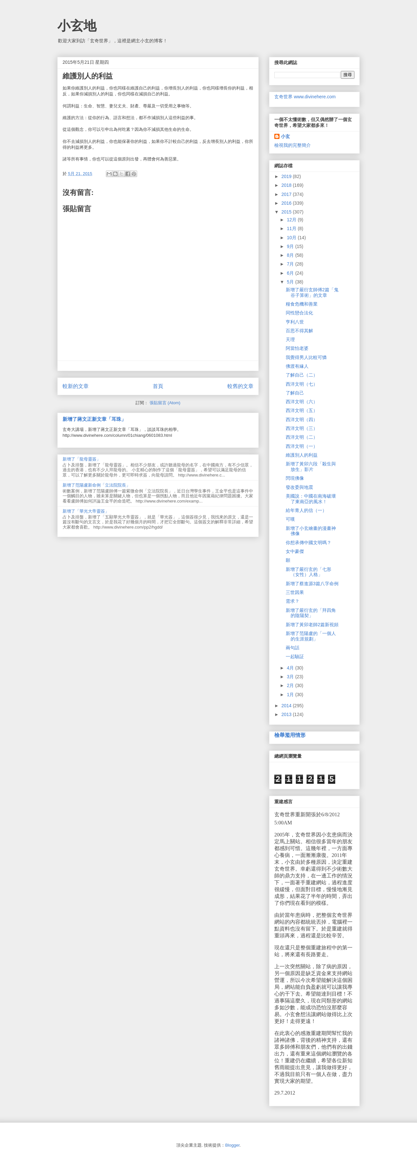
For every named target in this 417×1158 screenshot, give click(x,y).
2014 (287, 705)
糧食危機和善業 (302, 304)
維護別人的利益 (302, 455)
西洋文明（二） (302, 437)
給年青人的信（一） (306, 510)
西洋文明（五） (302, 410)
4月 (291, 667)
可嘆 (290, 519)
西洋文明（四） (302, 419)
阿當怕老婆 (297, 348)
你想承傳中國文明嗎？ (308, 542)
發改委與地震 (299, 487)
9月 (291, 246)
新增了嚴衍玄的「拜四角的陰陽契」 (311, 613)
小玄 (285, 136)
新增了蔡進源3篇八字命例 (312, 583)
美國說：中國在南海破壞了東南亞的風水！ (311, 498)
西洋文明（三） (302, 428)
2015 (287, 211)
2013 (287, 714)
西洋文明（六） (302, 401)
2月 (291, 685)
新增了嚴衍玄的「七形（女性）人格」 (308, 572)
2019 (287, 176)
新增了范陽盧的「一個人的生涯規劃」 (311, 636)
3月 (291, 676)
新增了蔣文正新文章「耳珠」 (94, 419)
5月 (291, 281)
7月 (291, 264)
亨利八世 (295, 321)
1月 (291, 694)
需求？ (292, 601)
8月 (291, 255)
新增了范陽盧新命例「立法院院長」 (96, 485)
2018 (287, 185)
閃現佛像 (295, 478)
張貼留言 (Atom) (165, 402)
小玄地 (76, 26)
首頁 (158, 386)
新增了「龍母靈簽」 (82, 459)
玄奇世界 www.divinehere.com (305, 96)
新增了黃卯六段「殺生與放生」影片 (311, 466)
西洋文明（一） (302, 446)
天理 (290, 339)
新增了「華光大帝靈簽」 (86, 511)
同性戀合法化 (299, 312)
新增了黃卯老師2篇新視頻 (312, 624)
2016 (287, 203)
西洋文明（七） (302, 384)
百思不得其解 (299, 330)
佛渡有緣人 (297, 366)
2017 (287, 194)
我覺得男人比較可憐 (306, 357)
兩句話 (292, 647)
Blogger (232, 1145)
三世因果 (295, 592)
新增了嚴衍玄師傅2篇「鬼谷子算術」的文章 (312, 292)
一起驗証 (295, 656)
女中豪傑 (295, 551)
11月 (292, 228)
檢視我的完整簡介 (292, 145)
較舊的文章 (240, 386)
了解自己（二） (302, 375)
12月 (292, 219)
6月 (291, 273)
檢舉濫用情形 (290, 735)
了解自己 (295, 392)
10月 (292, 237)
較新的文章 (76, 386)
